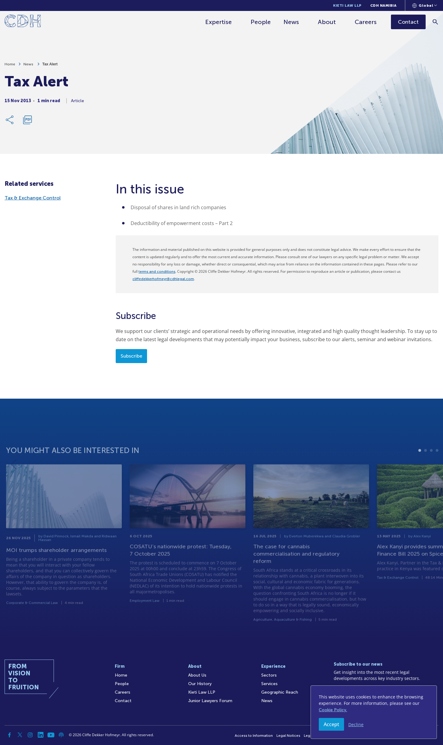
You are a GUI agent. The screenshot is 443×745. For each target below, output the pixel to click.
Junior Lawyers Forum (210, 700)
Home (10, 66)
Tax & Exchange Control (33, 198)
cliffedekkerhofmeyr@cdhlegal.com (163, 279)
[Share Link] (10, 122)
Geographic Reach (279, 692)
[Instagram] (30, 735)
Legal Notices (288, 735)
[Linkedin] (40, 735)
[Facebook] (9, 735)
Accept (331, 724)
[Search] (435, 21)
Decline (356, 724)
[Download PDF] (27, 122)
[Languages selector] (424, 5)
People (261, 22)
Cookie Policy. (333, 709)
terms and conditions (157, 271)
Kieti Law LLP (347, 5)
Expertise (218, 22)
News (291, 22)
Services (269, 683)
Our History (200, 683)
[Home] (23, 22)
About (327, 22)
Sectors (269, 675)
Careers (366, 22)
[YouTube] (51, 735)
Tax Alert (50, 66)
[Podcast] (61, 735)
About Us (197, 675)
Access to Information (254, 735)
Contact (123, 700)
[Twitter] (20, 735)
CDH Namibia (383, 5)
